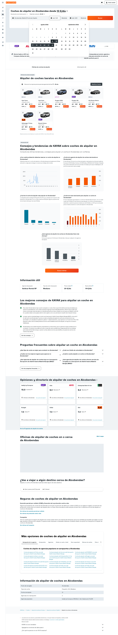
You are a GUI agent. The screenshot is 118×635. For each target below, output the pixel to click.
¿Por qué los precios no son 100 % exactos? (63, 630)
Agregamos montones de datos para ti (63, 627)
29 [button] (52, 49)
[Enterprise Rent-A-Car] (99, 385)
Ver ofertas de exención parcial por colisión (32, 511)
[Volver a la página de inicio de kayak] (11, 3)
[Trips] (3, 37)
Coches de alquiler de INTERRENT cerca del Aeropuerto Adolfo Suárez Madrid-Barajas (86, 553)
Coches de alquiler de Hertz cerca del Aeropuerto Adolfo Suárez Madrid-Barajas (36, 562)
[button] (3, 2)
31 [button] (32, 53)
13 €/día (61, 10)
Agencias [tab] (50, 542)
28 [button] (48, 49)
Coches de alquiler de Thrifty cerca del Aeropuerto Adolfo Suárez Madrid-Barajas (34, 553)
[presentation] (67, 11)
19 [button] (40, 45)
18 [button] (36, 45)
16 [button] (56, 41)
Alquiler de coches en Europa (38, 610)
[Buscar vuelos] (3, 7)
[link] (62, 271)
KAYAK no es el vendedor (63, 625)
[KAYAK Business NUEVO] (3, 32)
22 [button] (52, 45)
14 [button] (48, 41)
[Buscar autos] (3, 14)
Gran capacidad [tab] (75, 542)
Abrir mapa (100, 436)
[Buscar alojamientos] (3, 11)
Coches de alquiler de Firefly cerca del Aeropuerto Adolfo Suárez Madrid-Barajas (85, 566)
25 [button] (36, 49)
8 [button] (52, 37)
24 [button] (32, 49)
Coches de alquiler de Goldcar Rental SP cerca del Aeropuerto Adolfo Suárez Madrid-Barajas (35, 566)
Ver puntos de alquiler (41, 397)
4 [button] (36, 37)
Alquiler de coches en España (53, 610)
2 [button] (56, 33)
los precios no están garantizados (56, 619)
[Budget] (43, 407)
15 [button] (52, 41)
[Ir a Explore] (3, 22)
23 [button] (56, 45)
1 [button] (52, 33)
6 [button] (44, 37)
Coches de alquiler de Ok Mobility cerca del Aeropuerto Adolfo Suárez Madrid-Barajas (60, 562)
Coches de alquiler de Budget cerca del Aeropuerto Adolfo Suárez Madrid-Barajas (85, 557)
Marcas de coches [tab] (87, 542)
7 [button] (48, 37)
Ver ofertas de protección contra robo (30, 513)
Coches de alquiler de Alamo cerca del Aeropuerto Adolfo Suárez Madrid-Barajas (34, 557)
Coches (28, 610)
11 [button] (36, 41)
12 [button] (40, 41)
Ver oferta (32, 106)
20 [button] (44, 45)
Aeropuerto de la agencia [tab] (29, 542)
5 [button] (40, 37)
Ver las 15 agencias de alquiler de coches (31, 428)
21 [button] (48, 45)
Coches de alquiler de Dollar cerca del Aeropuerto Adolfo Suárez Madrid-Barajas (59, 566)
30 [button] (56, 49)
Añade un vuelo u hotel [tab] (62, 542)
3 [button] (32, 37)
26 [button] (40, 49)
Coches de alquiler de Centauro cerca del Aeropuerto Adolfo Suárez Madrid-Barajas (85, 562)
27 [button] (44, 49)
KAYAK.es (22, 610)
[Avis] (71, 385)
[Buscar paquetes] (3, 17)
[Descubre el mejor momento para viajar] (3, 29)
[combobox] (19, 14)
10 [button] (32, 41)
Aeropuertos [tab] (42, 542)
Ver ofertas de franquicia (27, 525)
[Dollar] (71, 407)
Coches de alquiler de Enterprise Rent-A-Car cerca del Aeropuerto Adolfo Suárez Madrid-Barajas (60, 557)
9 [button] (56, 37)
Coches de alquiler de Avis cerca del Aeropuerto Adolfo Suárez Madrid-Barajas (61, 553)
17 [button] (32, 45)
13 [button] (44, 41)
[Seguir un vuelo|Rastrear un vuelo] (3, 26)
